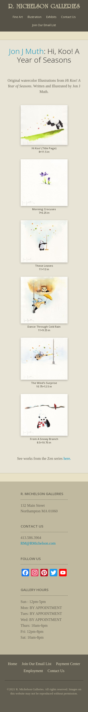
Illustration (34, 17)
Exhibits (51, 17)
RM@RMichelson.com (38, 543)
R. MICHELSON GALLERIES (44, 6)
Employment (33, 671)
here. (67, 458)
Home (12, 664)
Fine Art (18, 17)
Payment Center (68, 664)
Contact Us (68, 17)
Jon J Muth (26, 51)
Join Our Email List (44, 25)
